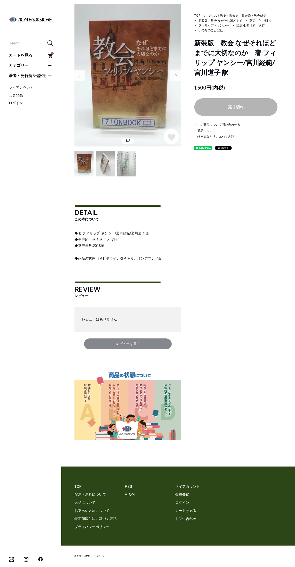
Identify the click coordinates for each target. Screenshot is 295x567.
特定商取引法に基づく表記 (95, 519)
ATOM (130, 494)
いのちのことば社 (210, 30)
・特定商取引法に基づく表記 (214, 137)
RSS (128, 486)
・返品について (205, 130)
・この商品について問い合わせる (217, 124)
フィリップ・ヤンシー (213, 25)
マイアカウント (21, 88)
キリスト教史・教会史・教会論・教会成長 (237, 15)
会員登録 (16, 95)
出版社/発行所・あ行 (252, 25)
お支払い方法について (92, 510)
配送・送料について (90, 494)
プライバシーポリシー (92, 527)
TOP (197, 15)
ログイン (16, 103)
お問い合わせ (185, 519)
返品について (84, 502)
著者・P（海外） (261, 20)
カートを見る (31, 55)
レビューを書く (128, 344)
